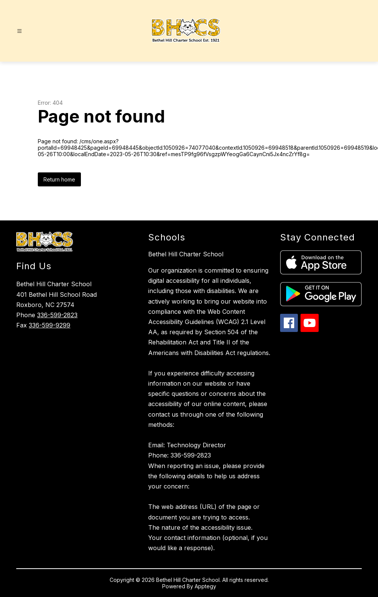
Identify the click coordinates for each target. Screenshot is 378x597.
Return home (59, 179)
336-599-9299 (49, 325)
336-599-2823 (57, 315)
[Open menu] (19, 31)
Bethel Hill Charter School (185, 254)
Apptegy (205, 586)
